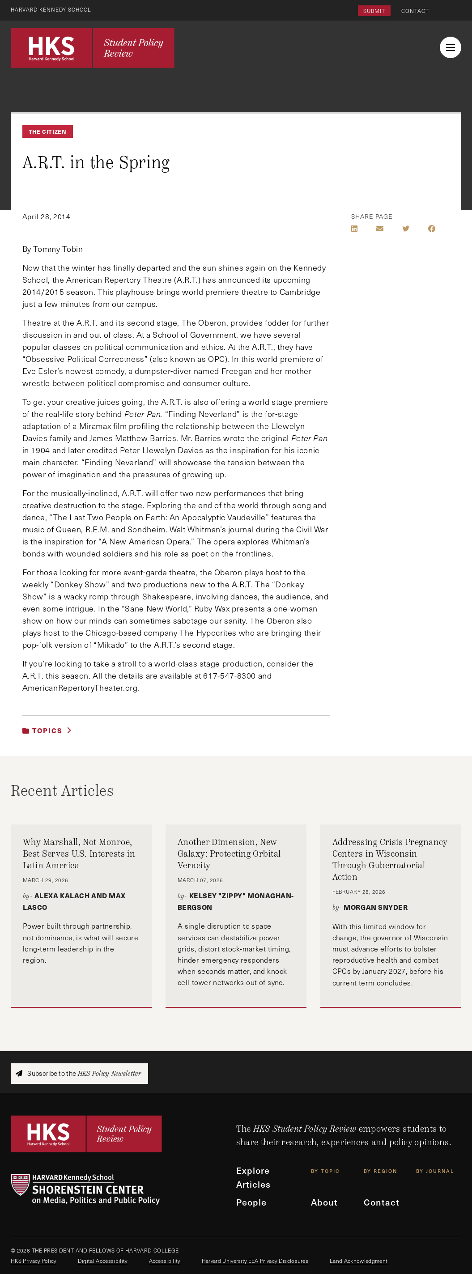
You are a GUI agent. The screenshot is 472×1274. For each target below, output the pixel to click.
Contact (415, 10)
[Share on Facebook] (431, 228)
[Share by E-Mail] (379, 228)
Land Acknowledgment (358, 1260)
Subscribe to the (78, 1073)
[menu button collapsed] (450, 47)
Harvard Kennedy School (53, 9)
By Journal (435, 1172)
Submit (374, 10)
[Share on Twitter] (405, 228)
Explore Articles (254, 1178)
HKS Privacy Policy (33, 1260)
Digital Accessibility (103, 1260)
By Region (380, 1172)
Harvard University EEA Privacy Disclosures (255, 1260)
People (252, 1203)
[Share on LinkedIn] (354, 228)
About (325, 1203)
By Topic (325, 1172)
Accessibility (164, 1260)
